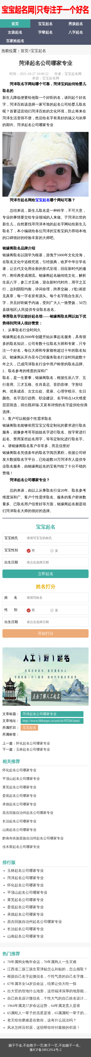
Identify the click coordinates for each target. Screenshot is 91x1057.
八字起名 (75, 32)
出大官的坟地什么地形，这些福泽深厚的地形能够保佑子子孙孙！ (48, 991)
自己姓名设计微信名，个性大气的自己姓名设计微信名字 (48, 998)
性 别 (10, 610)
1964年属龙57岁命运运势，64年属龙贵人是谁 (43, 1006)
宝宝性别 (11, 550)
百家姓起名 (15, 41)
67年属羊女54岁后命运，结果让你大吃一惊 (41, 984)
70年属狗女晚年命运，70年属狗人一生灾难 (41, 962)
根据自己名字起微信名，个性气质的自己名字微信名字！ (48, 976)
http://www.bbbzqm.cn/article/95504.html (51, 721)
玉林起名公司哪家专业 (33, 749)
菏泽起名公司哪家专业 (45, 63)
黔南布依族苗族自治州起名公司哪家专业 (33, 838)
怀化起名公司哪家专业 (33, 743)
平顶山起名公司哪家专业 (21, 779)
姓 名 (10, 597)
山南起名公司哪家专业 (19, 830)
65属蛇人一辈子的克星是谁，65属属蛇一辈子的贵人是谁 (48, 1013)
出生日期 (11, 562)
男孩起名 (75, 24)
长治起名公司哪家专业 (19, 821)
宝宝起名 (45, 24)
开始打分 (45, 633)
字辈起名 (45, 32)
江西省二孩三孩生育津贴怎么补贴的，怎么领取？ (47, 969)
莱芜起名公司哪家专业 (19, 787)
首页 (15, 24)
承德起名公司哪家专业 (19, 804)
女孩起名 (15, 32)
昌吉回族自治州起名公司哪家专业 (27, 813)
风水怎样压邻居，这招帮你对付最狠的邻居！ (43, 1027)
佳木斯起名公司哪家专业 (21, 847)
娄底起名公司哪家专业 (19, 796)
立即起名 (45, 574)
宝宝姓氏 (11, 538)
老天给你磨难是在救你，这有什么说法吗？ (41, 1020)
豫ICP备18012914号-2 (45, 1050)
